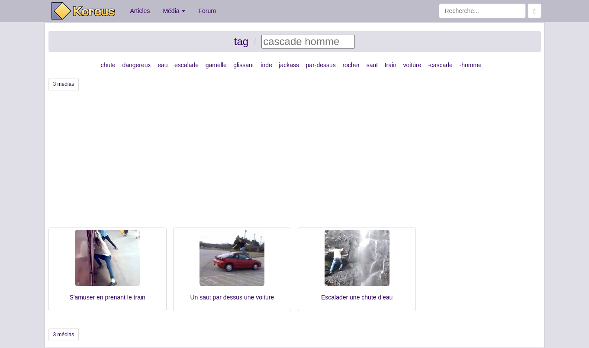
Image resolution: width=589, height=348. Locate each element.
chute (108, 65)
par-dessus (321, 65)
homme (471, 65)
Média (174, 10)
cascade (441, 65)
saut (372, 65)
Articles (140, 10)
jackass (289, 65)
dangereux (136, 65)
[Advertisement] (294, 162)
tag (241, 41)
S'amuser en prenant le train (107, 297)
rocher (351, 65)
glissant (243, 65)
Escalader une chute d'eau (357, 297)
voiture (412, 65)
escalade (186, 65)
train (390, 65)
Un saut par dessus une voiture (232, 297)
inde (266, 65)
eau (162, 65)
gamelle (216, 65)
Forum (207, 10)
